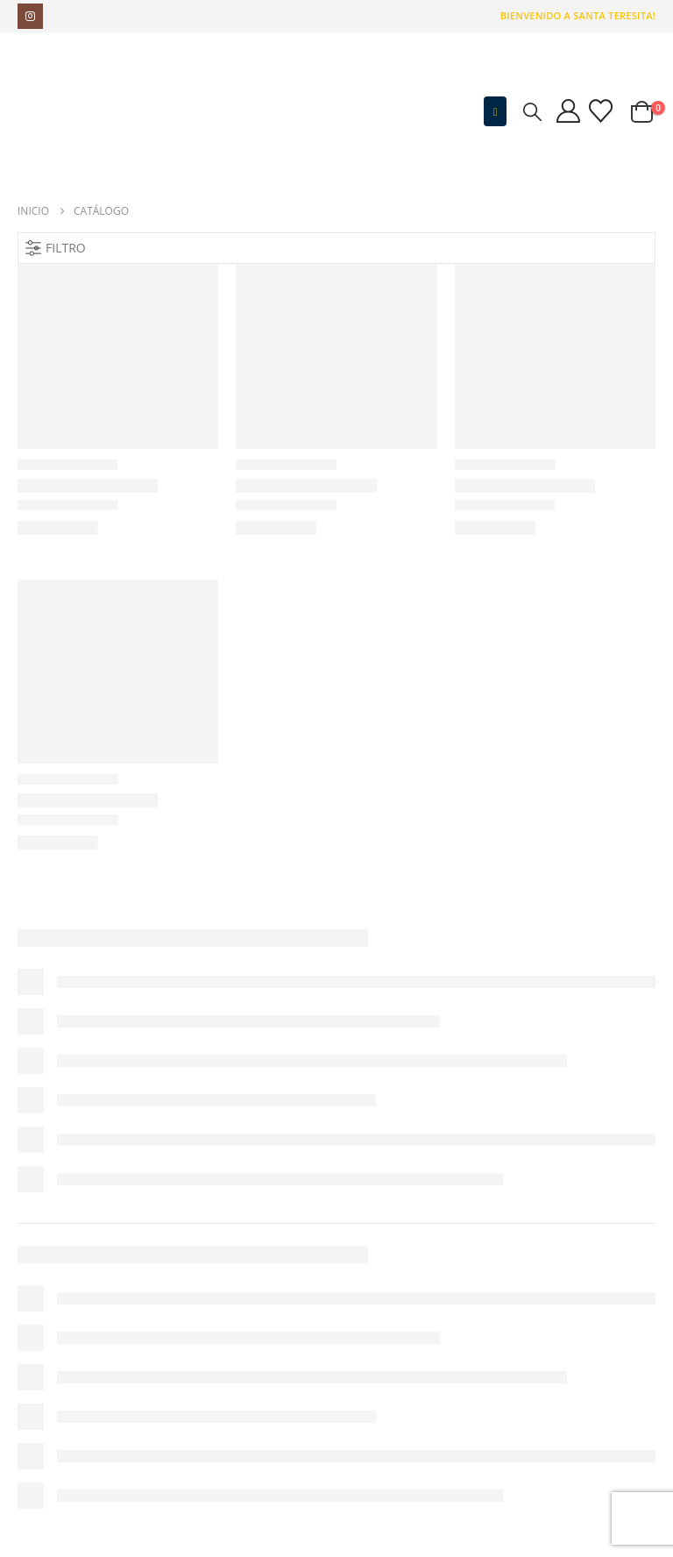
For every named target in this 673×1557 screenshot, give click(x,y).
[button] (495, 111)
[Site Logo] (127, 112)
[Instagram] (30, 16)
